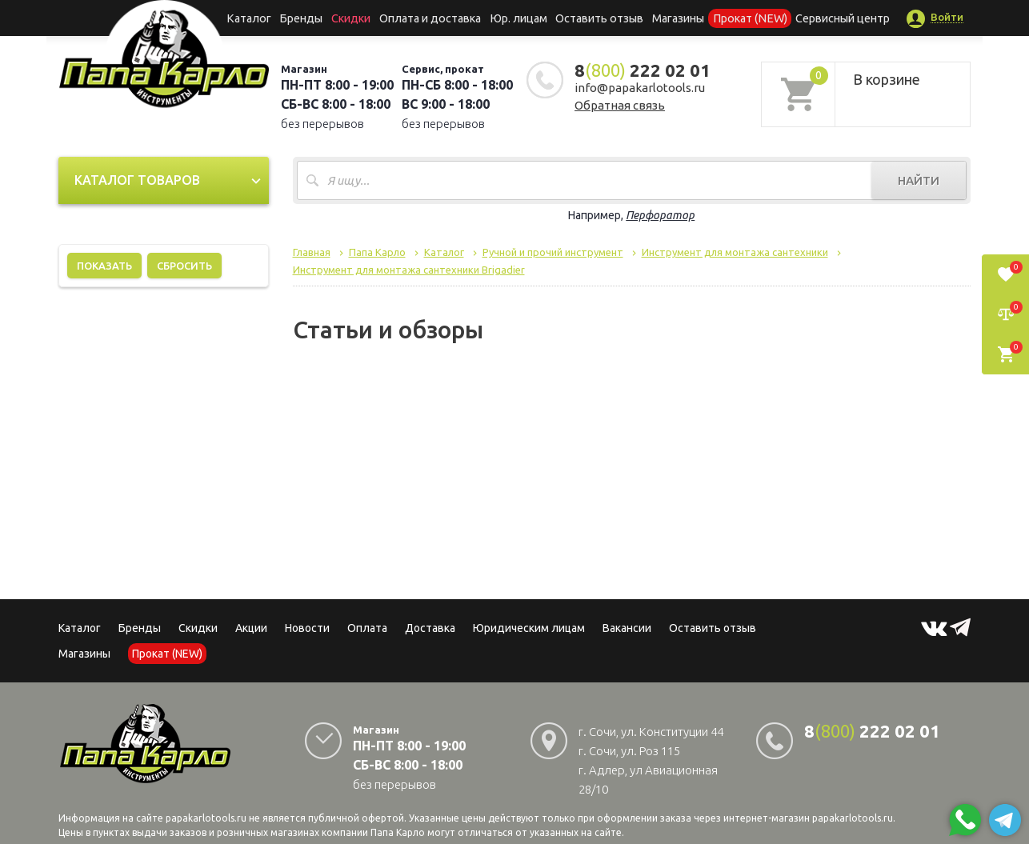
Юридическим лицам (529, 628)
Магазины (84, 653)
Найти (918, 180)
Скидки (198, 628)
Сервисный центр (829, 17)
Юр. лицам (519, 17)
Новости (307, 628)
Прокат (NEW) (741, 17)
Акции (251, 628)
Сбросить (184, 265)
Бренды (311, 17)
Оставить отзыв (597, 17)
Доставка (430, 628)
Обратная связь (620, 105)
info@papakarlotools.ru (640, 87)
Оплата (367, 628)
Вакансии (627, 628)
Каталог (262, 17)
